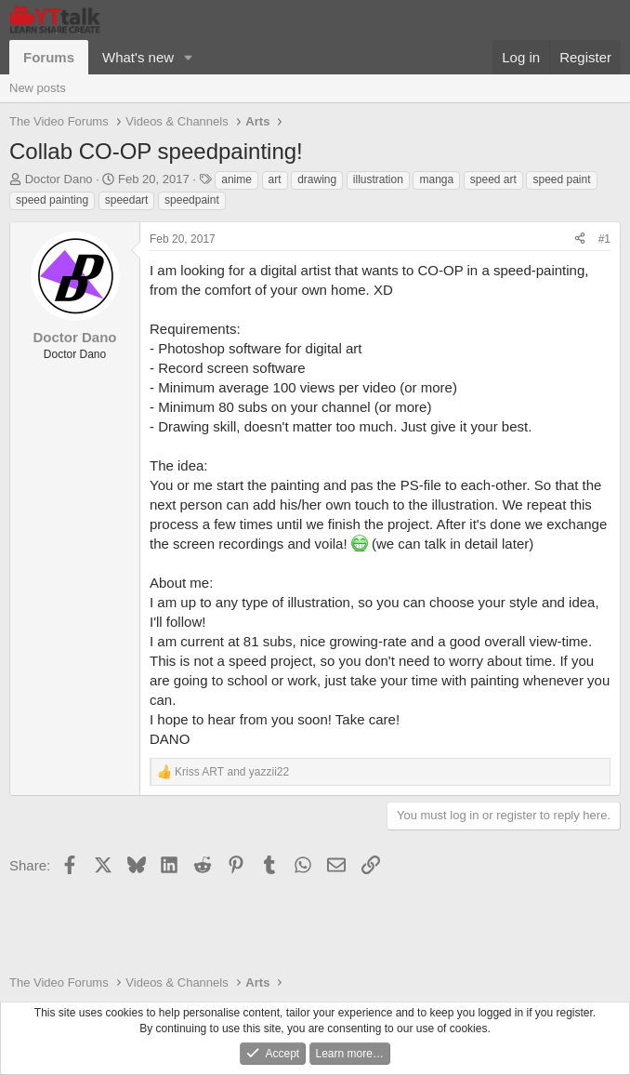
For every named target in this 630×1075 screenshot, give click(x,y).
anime (236, 179)
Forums (48, 57)
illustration (378, 179)
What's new (138, 57)
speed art (493, 179)
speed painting (52, 199)
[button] (189, 57)
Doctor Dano (59, 179)
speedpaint (191, 199)
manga (436, 179)
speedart (127, 199)
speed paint (561, 179)
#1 (604, 239)
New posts (37, 88)
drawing (316, 179)
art (275, 179)
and (232, 771)
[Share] (580, 239)
